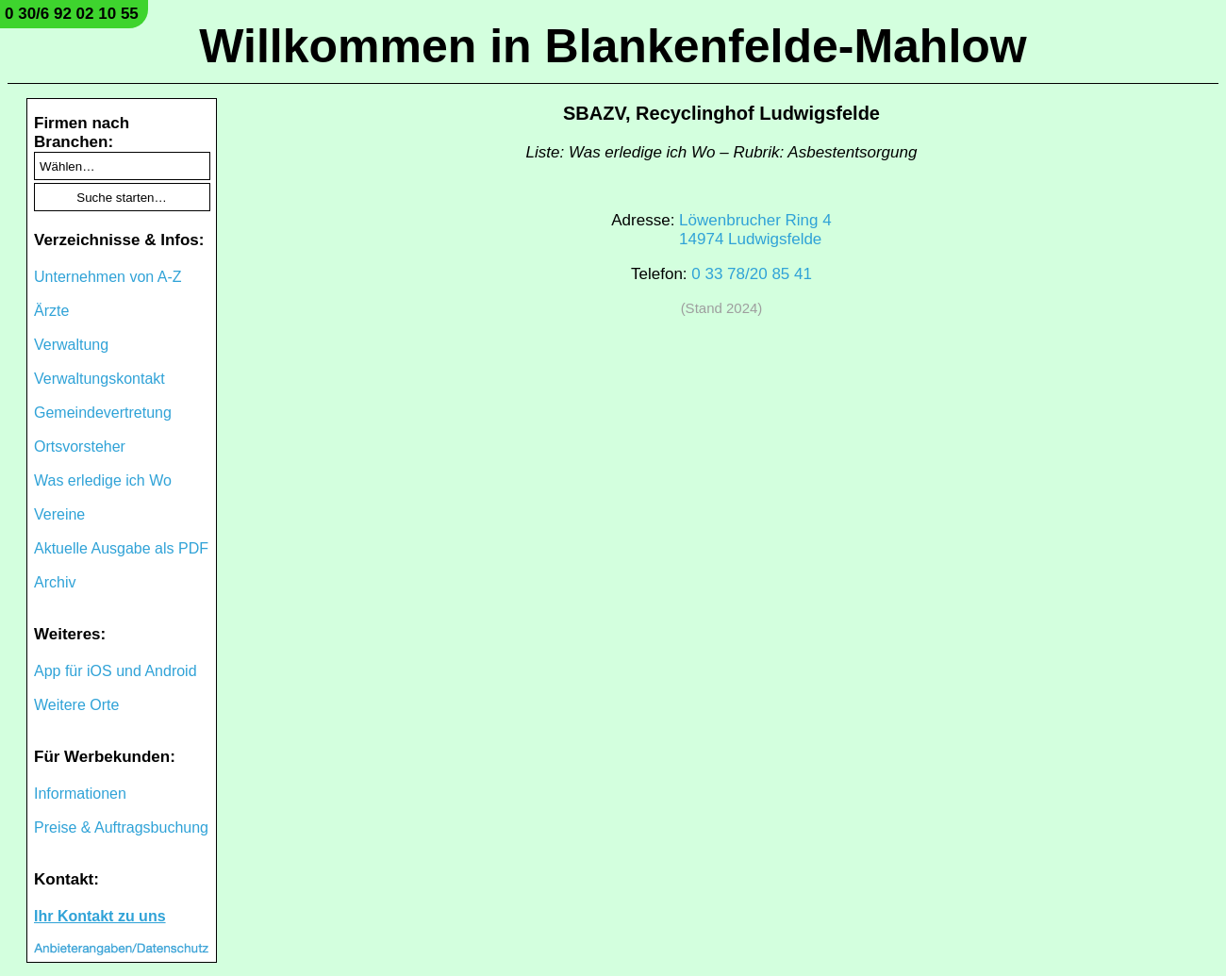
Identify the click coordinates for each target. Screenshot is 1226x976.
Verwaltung (71, 345)
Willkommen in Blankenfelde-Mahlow (612, 46)
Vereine (59, 514)
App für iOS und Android (115, 671)
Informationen (80, 794)
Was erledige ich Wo (103, 480)
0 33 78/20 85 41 (751, 274)
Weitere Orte (76, 705)
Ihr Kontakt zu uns (100, 916)
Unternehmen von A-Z (108, 277)
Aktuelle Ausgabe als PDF (121, 548)
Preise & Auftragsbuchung (121, 827)
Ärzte (51, 311)
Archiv (54, 582)
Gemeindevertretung (103, 413)
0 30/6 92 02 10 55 (72, 14)
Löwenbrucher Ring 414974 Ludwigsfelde (755, 229)
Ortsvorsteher (79, 446)
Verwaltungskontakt (99, 379)
